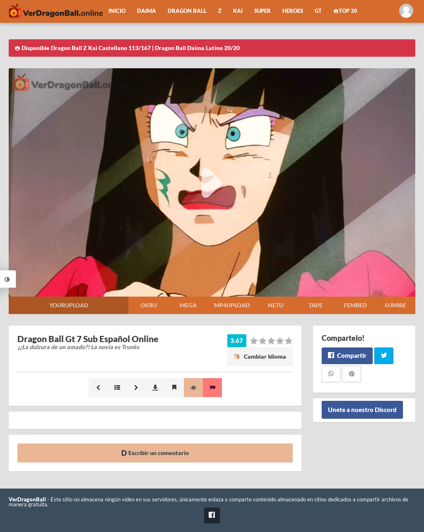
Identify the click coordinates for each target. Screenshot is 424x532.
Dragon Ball (187, 11)
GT (318, 11)
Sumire (395, 305)
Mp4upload (232, 305)
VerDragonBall (27, 499)
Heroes (292, 11)
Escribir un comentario (155, 452)
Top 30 (345, 11)
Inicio (116, 11)
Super (262, 11)
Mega (188, 305)
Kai (238, 11)
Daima (146, 11)
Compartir (347, 355)
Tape (315, 305)
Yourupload (68, 305)
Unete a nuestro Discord (362, 410)
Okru (148, 305)
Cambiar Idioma (260, 356)
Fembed (355, 305)
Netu (275, 305)
